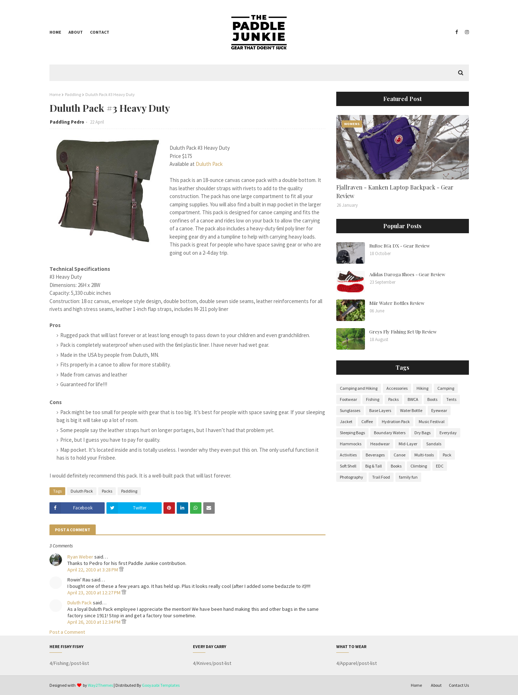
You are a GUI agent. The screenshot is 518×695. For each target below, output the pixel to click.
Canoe (399, 454)
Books (396, 466)
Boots (432, 399)
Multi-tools (424, 454)
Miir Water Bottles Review (396, 303)
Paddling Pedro (67, 122)
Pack (447, 454)
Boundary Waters (389, 432)
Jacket (346, 421)
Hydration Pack (396, 421)
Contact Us (459, 685)
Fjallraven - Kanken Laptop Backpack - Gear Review (394, 191)
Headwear (380, 443)
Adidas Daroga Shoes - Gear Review (407, 274)
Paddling (73, 94)
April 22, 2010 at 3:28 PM (93, 569)
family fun (408, 477)
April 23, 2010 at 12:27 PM (94, 592)
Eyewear (439, 410)
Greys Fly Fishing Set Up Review (403, 332)
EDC (439, 466)
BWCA (413, 399)
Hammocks (350, 443)
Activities (348, 454)
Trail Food (381, 477)
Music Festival (432, 421)
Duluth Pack (209, 163)
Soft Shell (348, 466)
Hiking (422, 388)
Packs (107, 491)
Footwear (348, 399)
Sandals (433, 443)
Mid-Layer (408, 443)
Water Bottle (411, 410)
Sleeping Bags (352, 432)
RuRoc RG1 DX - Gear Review (399, 246)
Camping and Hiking (358, 388)
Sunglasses (350, 410)
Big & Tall (373, 466)
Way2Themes (100, 685)
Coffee (367, 421)
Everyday (448, 432)
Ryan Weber (80, 556)
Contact (99, 32)
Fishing (372, 399)
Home (55, 32)
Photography (351, 477)
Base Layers (380, 410)
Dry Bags (422, 432)
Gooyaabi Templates (161, 685)
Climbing (418, 466)
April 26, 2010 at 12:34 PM (94, 622)
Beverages (375, 454)
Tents (451, 399)
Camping (445, 388)
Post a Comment (67, 632)
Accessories (397, 388)
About (75, 32)
